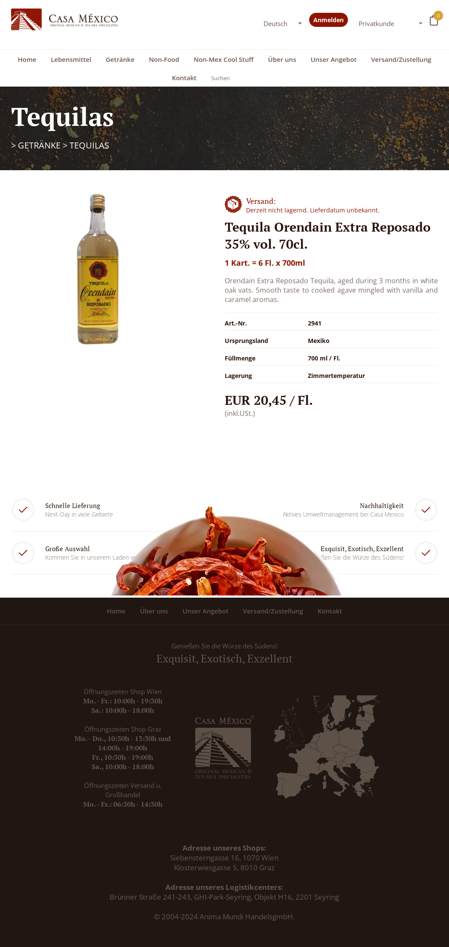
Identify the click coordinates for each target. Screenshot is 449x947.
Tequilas (89, 145)
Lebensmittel (71, 59)
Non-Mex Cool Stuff (223, 59)
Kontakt (184, 77)
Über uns (282, 59)
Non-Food (164, 59)
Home (27, 59)
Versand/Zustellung (401, 59)
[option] (96, 271)
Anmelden (328, 20)
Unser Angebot (333, 59)
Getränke (120, 59)
